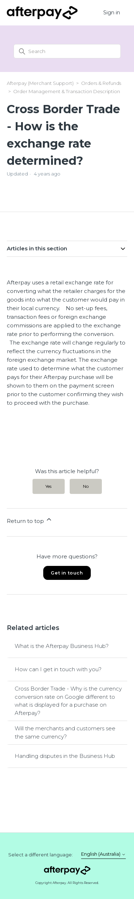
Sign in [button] (111, 12)
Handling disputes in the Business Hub (65, 756)
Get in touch (67, 573)
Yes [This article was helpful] (48, 486)
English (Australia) (103, 854)
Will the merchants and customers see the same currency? (65, 732)
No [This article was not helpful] (86, 486)
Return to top (30, 520)
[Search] (67, 51)
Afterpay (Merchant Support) (40, 83)
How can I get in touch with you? (58, 669)
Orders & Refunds (101, 83)
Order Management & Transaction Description (66, 91)
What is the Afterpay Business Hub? (62, 646)
